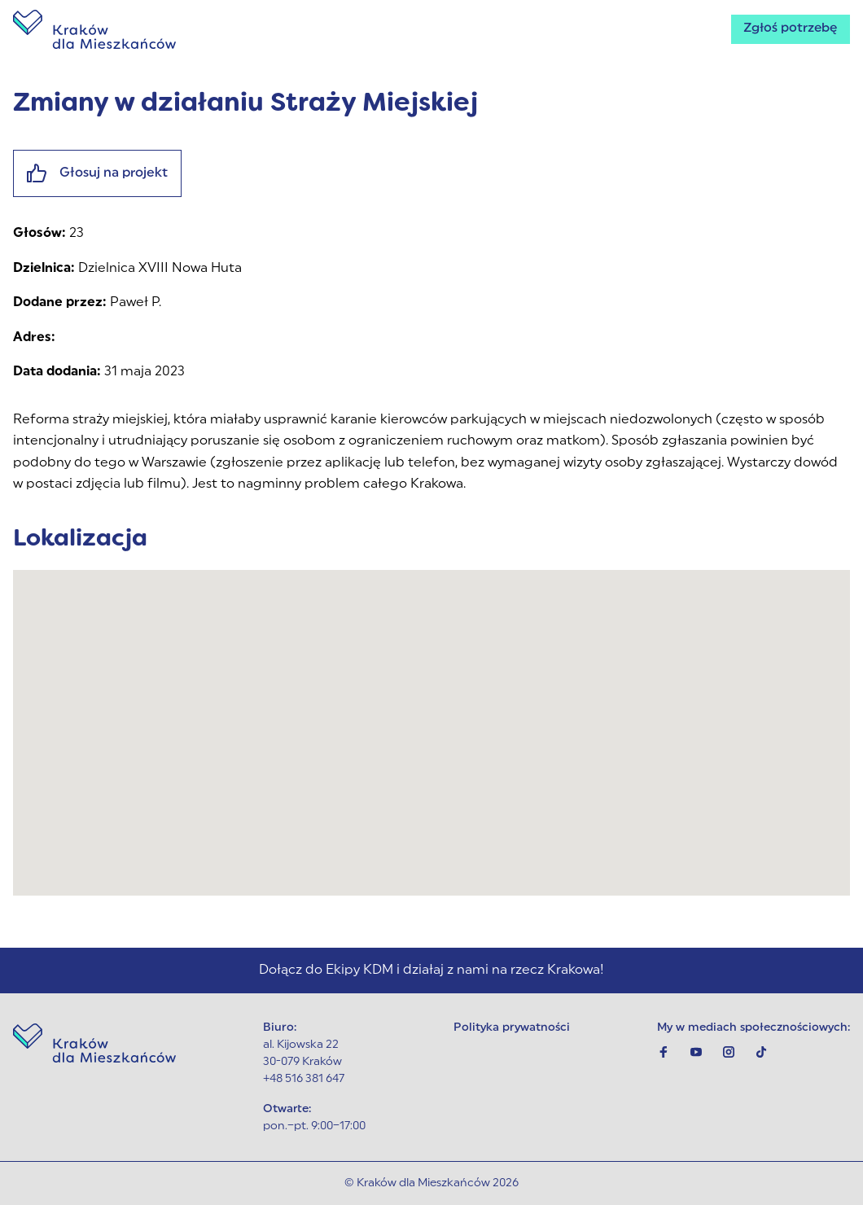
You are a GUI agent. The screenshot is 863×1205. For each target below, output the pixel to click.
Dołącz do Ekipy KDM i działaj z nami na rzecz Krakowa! (431, 970)
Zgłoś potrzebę (788, 29)
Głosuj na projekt (97, 173)
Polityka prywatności (511, 1028)
